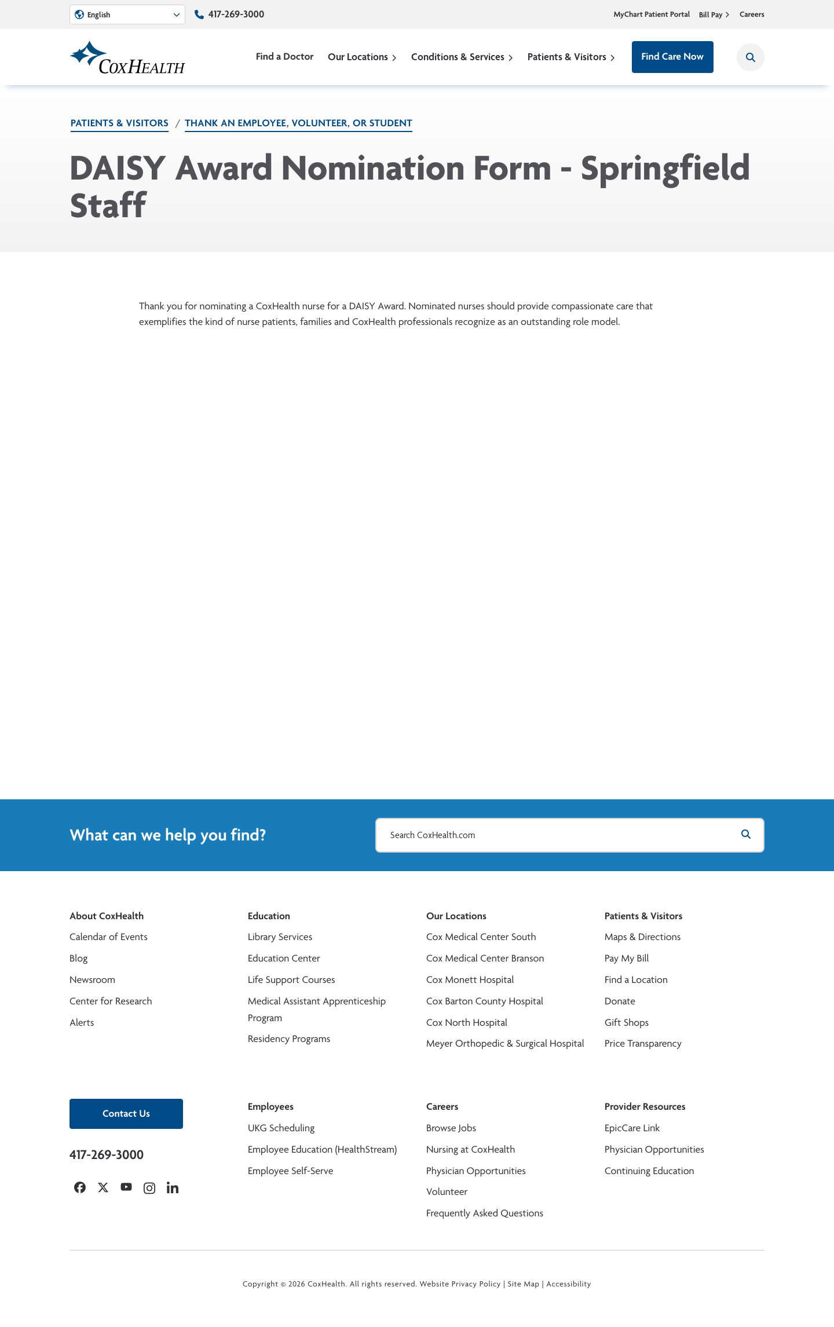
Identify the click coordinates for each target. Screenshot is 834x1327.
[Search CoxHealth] (751, 57)
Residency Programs (289, 1039)
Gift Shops (627, 1023)
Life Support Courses (291, 980)
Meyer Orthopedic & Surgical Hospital (505, 1043)
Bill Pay (714, 14)
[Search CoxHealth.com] (570, 835)
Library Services (280, 937)
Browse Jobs (451, 1128)
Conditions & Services (462, 56)
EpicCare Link (632, 1128)
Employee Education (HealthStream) (322, 1149)
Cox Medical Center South (481, 937)
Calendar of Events (109, 937)
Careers (752, 14)
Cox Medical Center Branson (485, 958)
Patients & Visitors (572, 56)
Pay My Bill (627, 958)
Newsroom (92, 980)
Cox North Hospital (466, 1023)
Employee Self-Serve (290, 1171)
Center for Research (111, 1001)
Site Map (524, 1284)
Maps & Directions (643, 937)
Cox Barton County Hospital (484, 1001)
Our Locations (362, 56)
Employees (271, 1107)
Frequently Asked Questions (484, 1213)
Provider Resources (645, 1107)
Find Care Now (673, 56)
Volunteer (446, 1192)
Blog (78, 958)
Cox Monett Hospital (470, 980)
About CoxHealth (107, 916)
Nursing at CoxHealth (470, 1149)
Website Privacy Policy (461, 1284)
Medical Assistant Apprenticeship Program (317, 1009)
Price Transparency (643, 1043)
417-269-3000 (236, 14)
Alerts (82, 1023)
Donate (620, 1001)
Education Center (284, 958)
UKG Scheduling (281, 1128)
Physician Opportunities (476, 1171)
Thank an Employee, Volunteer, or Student (298, 123)
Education (269, 916)
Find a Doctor (285, 56)
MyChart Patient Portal (652, 14)
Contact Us (126, 1113)
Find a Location (636, 980)
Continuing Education (649, 1171)
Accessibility (568, 1284)
